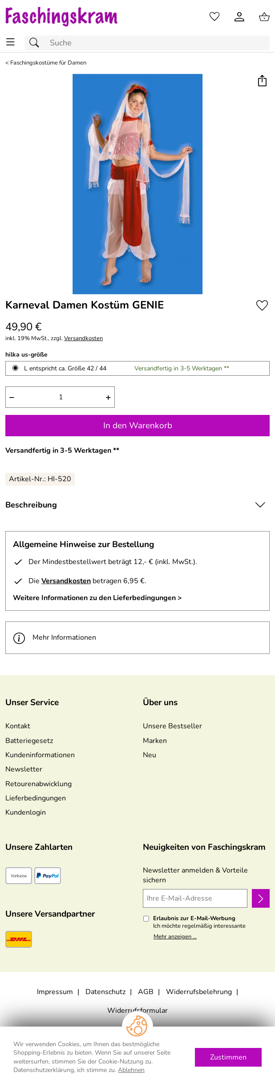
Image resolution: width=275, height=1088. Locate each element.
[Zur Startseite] (68, 17)
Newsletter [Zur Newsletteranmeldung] (23, 769)
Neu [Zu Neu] (149, 755)
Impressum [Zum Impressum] (55, 992)
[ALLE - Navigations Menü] (10, 42)
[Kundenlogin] (239, 17)
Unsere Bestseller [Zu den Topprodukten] (172, 726)
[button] (262, 81)
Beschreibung (31, 504)
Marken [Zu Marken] (155, 741)
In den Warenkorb (137, 425)
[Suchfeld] (147, 43)
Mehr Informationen (54, 637)
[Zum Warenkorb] (264, 17)
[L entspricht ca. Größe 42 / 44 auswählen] (15, 368)
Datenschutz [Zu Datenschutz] (105, 992)
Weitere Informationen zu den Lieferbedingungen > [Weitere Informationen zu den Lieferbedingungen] (97, 598)
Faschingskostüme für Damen (48, 63)
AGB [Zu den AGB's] (146, 992)
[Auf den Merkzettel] (262, 305)
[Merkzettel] (214, 17)
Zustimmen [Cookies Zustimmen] (228, 1057)
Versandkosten (83, 338)
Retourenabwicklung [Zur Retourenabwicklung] (38, 784)
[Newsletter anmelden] (261, 898)
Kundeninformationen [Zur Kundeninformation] (40, 755)
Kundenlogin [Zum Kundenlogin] (25, 812)
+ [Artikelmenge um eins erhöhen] (108, 397)
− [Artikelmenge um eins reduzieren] (12, 397)
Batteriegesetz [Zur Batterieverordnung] (29, 741)
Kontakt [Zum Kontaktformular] (17, 726)
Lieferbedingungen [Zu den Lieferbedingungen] (35, 798)
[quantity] (60, 397)
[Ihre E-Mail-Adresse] (195, 898)
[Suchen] (36, 43)
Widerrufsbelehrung (199, 992)
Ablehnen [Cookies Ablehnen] (131, 1070)
